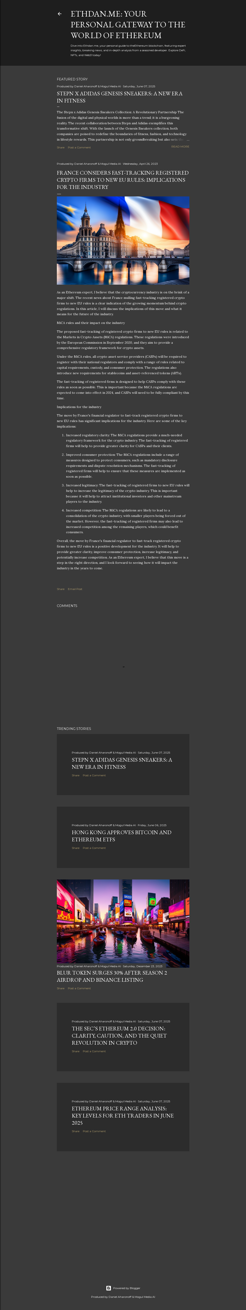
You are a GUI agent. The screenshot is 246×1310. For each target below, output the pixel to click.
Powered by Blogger (123, 1288)
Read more (180, 146)
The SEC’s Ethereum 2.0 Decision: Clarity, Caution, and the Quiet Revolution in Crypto (119, 1035)
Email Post (75, 589)
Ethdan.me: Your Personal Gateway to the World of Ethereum (128, 24)
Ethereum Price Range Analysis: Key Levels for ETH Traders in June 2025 (123, 1115)
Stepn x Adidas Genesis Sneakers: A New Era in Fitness (122, 763)
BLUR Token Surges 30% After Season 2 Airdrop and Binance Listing (112, 976)
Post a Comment (79, 147)
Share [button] (60, 147)
